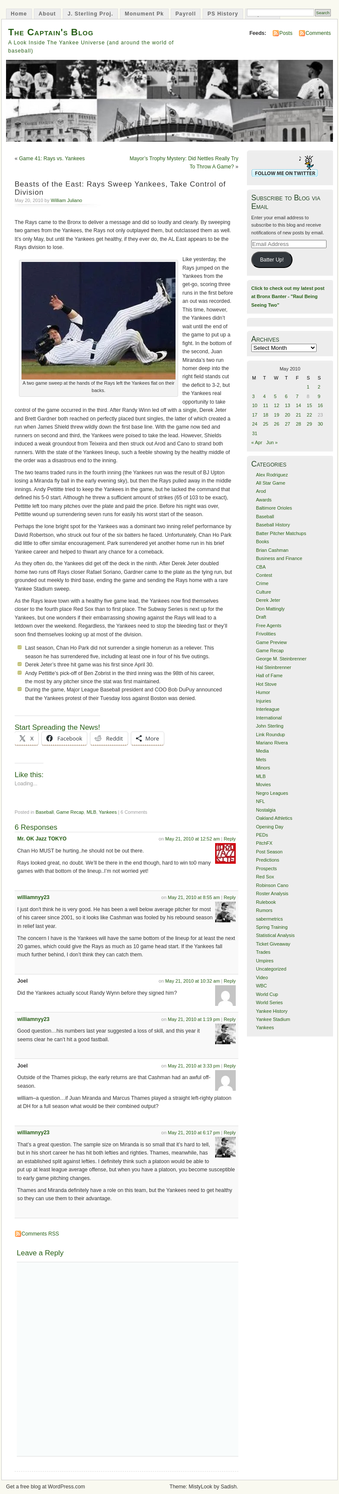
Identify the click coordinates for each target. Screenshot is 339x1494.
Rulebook (266, 902)
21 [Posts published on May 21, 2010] (298, 414)
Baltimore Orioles (274, 507)
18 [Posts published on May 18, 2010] (265, 414)
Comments (318, 33)
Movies (263, 784)
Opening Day (270, 826)
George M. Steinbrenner (281, 658)
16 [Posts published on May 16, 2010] (320, 405)
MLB (91, 812)
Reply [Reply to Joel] (230, 981)
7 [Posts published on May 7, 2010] (297, 396)
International (269, 717)
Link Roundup (270, 734)
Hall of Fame (269, 675)
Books (262, 541)
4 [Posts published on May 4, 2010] (264, 396)
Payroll (186, 14)
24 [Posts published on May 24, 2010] (254, 423)
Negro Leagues (272, 793)
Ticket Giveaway (273, 943)
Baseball (45, 812)
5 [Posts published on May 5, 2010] (275, 396)
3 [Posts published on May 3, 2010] (253, 396)
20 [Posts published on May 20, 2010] (287, 414)
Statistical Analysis (275, 935)
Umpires (265, 960)
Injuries (263, 700)
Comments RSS (40, 1234)
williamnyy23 (33, 897)
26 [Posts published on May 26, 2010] (276, 423)
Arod (261, 491)
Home (19, 14)
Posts (285, 33)
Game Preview (271, 642)
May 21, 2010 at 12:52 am (192, 838)
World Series (269, 1002)
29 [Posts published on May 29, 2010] (309, 423)
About (47, 14)
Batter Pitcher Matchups (281, 533)
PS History (222, 14)
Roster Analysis (272, 893)
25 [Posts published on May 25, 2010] (265, 423)
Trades (263, 952)
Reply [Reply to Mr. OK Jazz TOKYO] (230, 838)
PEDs (262, 834)
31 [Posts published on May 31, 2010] (254, 433)
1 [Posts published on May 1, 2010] (308, 386)
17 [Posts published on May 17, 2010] (254, 414)
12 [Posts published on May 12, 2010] (276, 405)
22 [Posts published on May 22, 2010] (309, 414)
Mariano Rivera (272, 742)
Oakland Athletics (274, 818)
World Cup (267, 994)
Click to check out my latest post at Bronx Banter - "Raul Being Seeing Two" (287, 297)
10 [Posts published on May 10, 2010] (254, 405)
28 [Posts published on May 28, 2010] (298, 423)
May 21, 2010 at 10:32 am (192, 981)
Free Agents (268, 625)
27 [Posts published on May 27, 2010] (287, 423)
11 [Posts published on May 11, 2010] (265, 405)
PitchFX (264, 843)
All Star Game (270, 483)
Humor (263, 692)
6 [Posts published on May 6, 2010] (286, 396)
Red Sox (265, 876)
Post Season (269, 851)
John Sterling (270, 725)
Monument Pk (144, 14)
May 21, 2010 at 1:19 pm (194, 1019)
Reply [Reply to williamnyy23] (230, 897)
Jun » (272, 442)
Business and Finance (279, 558)
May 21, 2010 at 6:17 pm (194, 1132)
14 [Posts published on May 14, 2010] (298, 405)
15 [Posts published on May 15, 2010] (309, 405)
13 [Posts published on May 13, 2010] (287, 405)
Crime (262, 583)
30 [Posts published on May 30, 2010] (320, 423)
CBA (261, 567)
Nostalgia (266, 809)
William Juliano (66, 200)
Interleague (268, 709)
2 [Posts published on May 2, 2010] (319, 386)
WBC (261, 985)
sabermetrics (269, 918)
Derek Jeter (268, 600)
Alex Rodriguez (272, 474)
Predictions (267, 859)
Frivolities (266, 633)
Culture (263, 591)
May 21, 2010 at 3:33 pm (194, 1065)
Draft (261, 616)
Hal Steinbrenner (273, 667)
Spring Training (272, 927)
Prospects (266, 868)
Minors (263, 767)
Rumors (264, 910)
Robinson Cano (272, 885)
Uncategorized (271, 968)
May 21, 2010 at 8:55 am (194, 897)
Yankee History (271, 1011)
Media (262, 750)
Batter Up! (272, 260)
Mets (261, 759)
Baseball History (273, 524)
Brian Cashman (272, 550)
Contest (264, 575)
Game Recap (70, 812)
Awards (263, 499)
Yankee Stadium (273, 1019)
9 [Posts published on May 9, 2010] (319, 396)
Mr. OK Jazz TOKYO (42, 839)
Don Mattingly (270, 608)
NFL (260, 801)
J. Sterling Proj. (90, 14)
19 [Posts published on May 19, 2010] (276, 414)
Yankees (108, 812)
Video (262, 977)
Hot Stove (266, 684)
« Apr (256, 442)
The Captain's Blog (50, 32)
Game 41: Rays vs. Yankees (52, 159)
